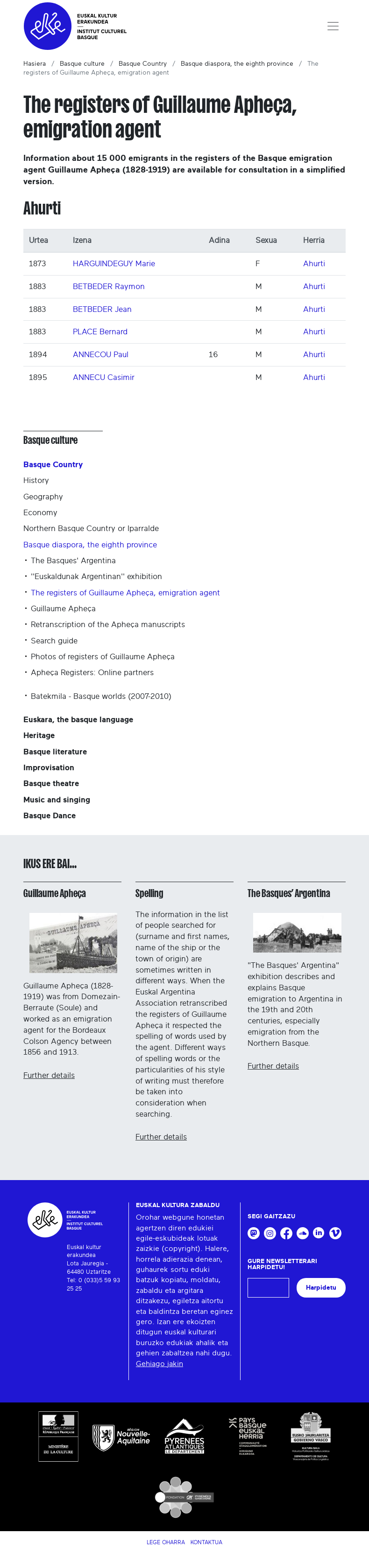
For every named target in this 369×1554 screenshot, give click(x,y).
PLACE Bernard (100, 332)
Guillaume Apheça (63, 609)
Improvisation (48, 768)
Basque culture (82, 64)
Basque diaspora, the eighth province (237, 64)
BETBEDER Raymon (109, 286)
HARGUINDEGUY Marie (114, 264)
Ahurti (314, 264)
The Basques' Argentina (73, 561)
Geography (43, 497)
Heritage (39, 735)
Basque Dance (49, 816)
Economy (40, 513)
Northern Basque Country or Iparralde (91, 528)
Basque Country (143, 64)
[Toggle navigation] (333, 26)
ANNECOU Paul (100, 355)
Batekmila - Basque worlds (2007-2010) (101, 696)
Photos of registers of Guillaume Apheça (103, 657)
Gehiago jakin (159, 1364)
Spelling (149, 893)
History (36, 480)
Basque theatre (51, 783)
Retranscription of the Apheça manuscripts (108, 625)
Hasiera (34, 64)
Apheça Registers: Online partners (92, 673)
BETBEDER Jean (102, 309)
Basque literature (55, 752)
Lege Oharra (166, 1542)
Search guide (54, 641)
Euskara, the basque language (78, 720)
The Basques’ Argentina (289, 893)
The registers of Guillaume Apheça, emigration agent (125, 593)
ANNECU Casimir (104, 377)
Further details (49, 1075)
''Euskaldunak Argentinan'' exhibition (96, 576)
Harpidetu (321, 1287)
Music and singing (56, 800)
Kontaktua (206, 1542)
